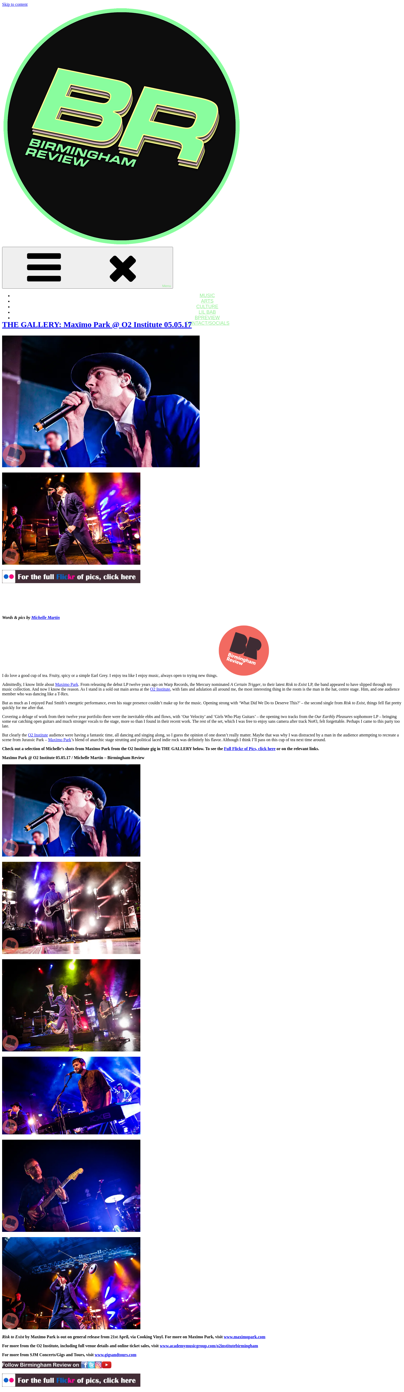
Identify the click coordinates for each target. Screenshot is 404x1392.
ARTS (207, 301)
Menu (87, 268)
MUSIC (207, 295)
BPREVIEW (207, 317)
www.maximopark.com (244, 1337)
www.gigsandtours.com (115, 1354)
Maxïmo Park (59, 739)
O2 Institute (160, 689)
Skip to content (15, 4)
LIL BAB (207, 312)
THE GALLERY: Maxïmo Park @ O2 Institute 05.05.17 (97, 324)
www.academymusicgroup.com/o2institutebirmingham (209, 1346)
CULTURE (207, 306)
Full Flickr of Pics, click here (249, 748)
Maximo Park (66, 684)
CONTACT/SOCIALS (207, 323)
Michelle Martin (45, 617)
